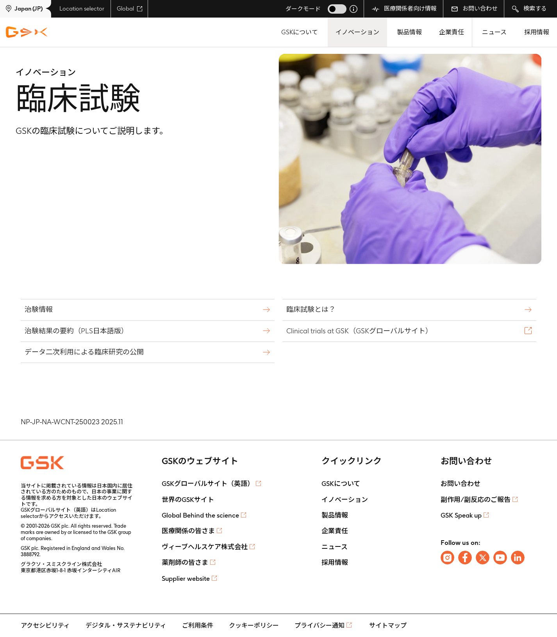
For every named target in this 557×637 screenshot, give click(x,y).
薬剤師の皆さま (185, 562)
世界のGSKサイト (188, 500)
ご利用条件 (197, 625)
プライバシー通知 (320, 625)
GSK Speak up (461, 515)
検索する (529, 8)
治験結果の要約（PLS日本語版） (77, 331)
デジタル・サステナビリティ (126, 625)
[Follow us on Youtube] (500, 557)
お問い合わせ (474, 8)
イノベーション (357, 32)
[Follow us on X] (482, 557)
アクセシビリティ (45, 625)
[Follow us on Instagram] (447, 557)
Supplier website (186, 578)
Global (130, 8)
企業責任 (451, 32)
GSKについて (299, 32)
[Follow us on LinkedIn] (518, 557)
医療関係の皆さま (188, 531)
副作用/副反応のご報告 (476, 500)
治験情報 (40, 309)
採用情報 (536, 32)
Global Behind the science (200, 515)
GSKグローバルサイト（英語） (208, 484)
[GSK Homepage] (26, 32)
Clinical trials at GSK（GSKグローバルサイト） (360, 331)
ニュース (494, 32)
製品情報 (409, 32)
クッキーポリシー (254, 625)
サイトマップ (388, 625)
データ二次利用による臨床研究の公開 (85, 352)
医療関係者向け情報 (404, 8)
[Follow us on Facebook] (465, 557)
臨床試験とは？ (311, 309)
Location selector (81, 8)
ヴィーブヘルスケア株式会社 (205, 547)
